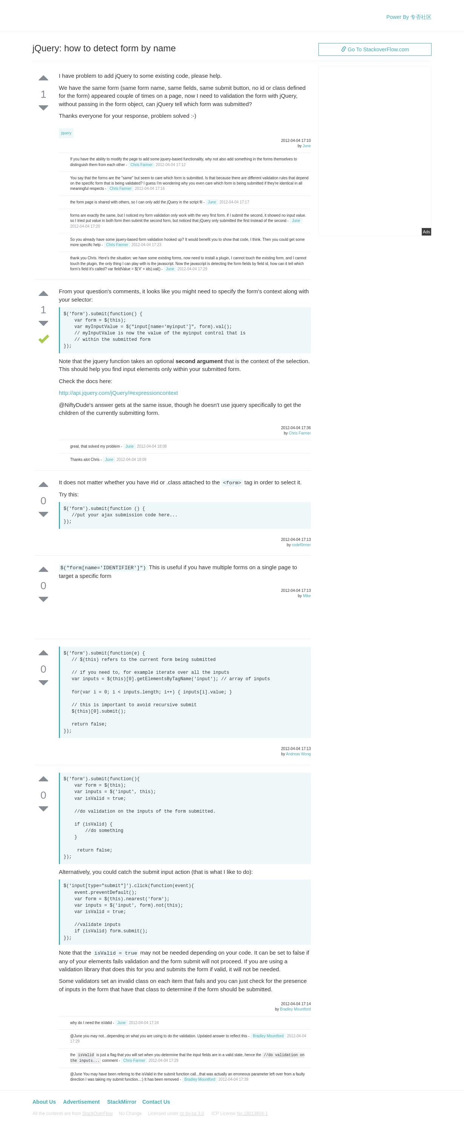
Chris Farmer (141, 165)
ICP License (240, 1113)
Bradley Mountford (295, 1009)
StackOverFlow (97, 1113)
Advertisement (81, 1102)
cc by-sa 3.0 (192, 1113)
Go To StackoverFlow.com (375, 49)
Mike (307, 596)
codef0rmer (301, 545)
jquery (66, 133)
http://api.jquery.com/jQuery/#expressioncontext (118, 393)
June (307, 146)
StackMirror (122, 1102)
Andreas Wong (298, 754)
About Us (44, 1102)
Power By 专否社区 (409, 17)
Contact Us (156, 1102)
